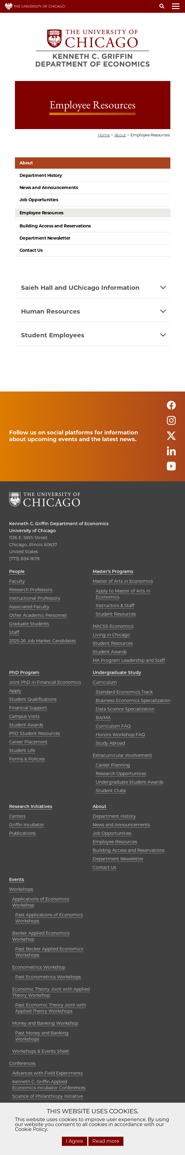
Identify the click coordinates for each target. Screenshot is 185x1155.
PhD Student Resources (34, 733)
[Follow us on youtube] (171, 469)
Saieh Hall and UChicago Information (80, 287)
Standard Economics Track (124, 692)
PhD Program (24, 672)
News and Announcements (49, 187)
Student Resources (116, 614)
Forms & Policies (27, 759)
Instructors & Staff (115, 605)
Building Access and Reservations (55, 226)
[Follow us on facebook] (171, 408)
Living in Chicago (111, 634)
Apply (15, 690)
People (17, 571)
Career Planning (113, 765)
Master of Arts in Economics (123, 581)
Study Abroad (110, 743)
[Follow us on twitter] (171, 438)
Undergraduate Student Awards (129, 782)
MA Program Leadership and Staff (129, 660)
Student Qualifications (33, 699)
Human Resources (50, 311)
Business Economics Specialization (133, 700)
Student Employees (52, 335)
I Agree (74, 1141)
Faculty (17, 581)
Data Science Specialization (125, 709)
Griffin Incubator (26, 824)
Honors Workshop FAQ (120, 734)
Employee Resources (41, 213)
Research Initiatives (30, 806)
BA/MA (103, 717)
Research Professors (30, 589)
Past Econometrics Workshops (48, 977)
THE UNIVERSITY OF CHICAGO (35, 6)
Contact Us (31, 250)
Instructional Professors (34, 598)
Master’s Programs (113, 571)
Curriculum (105, 682)
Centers (17, 816)
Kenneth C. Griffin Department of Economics (59, 523)
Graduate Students (29, 624)
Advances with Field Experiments (47, 1073)
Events (16, 879)
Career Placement (28, 742)
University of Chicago (32, 530)
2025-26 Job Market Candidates (42, 641)
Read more (105, 1141)
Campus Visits (24, 716)
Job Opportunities (39, 199)
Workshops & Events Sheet (40, 1051)
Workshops (21, 889)
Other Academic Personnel (38, 615)
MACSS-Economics (113, 626)
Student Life (22, 750)
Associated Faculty (29, 606)
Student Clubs (111, 790)
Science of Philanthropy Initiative (47, 1096)
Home (104, 134)
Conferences (22, 1063)
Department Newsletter (45, 238)
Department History (41, 175)
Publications (22, 833)
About (26, 163)
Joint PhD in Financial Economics (45, 682)
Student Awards (110, 652)
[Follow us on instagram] (171, 423)
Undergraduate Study (117, 672)
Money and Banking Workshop (45, 1023)
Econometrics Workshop (38, 967)
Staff (14, 632)
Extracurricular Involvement (122, 755)
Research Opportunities (121, 773)
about (120, 134)
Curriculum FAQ (113, 726)
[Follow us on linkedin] (171, 453)
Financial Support (28, 708)
